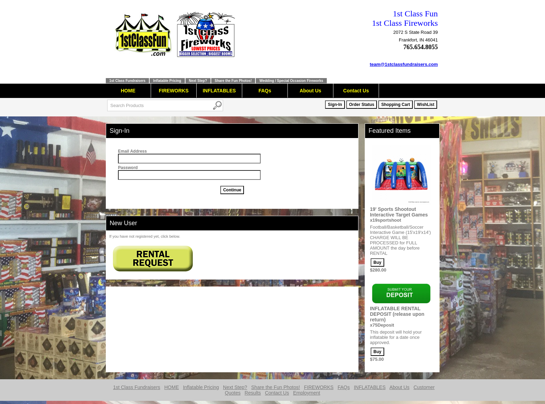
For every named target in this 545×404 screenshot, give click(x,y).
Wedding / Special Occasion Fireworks (291, 81)
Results (253, 393)
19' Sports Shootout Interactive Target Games (399, 212)
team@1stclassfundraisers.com (404, 64)
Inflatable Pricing (167, 81)
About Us (310, 90)
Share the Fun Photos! (233, 81)
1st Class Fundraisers (127, 81)
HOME (128, 90)
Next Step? (198, 81)
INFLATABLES (219, 90)
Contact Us (356, 90)
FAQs (265, 90)
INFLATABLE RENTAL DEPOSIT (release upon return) (397, 314)
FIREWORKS (174, 90)
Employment (306, 393)
